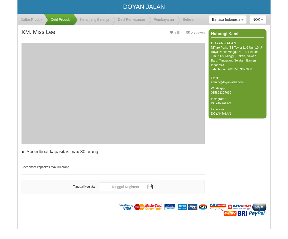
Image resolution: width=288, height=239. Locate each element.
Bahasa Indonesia (227, 19)
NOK (258, 19)
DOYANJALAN (221, 103)
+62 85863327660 (240, 69)
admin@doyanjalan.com (227, 82)
